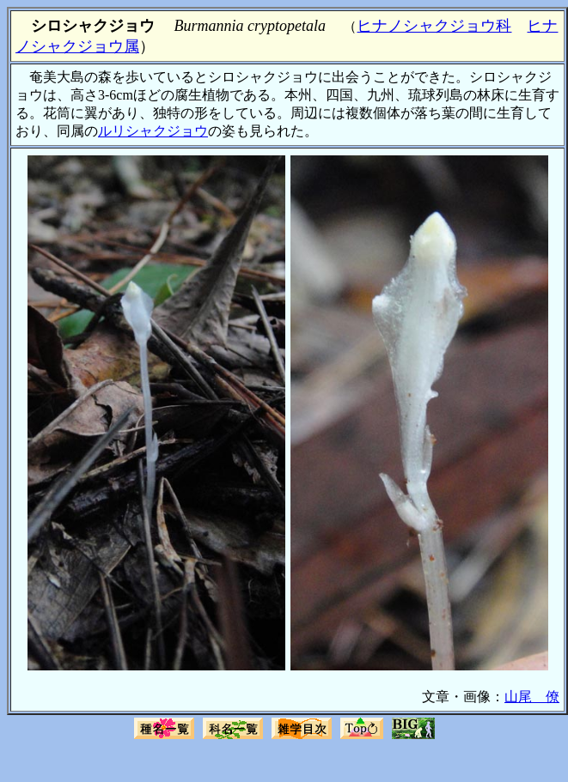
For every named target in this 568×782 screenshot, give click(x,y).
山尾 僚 (531, 696)
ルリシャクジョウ (153, 131)
